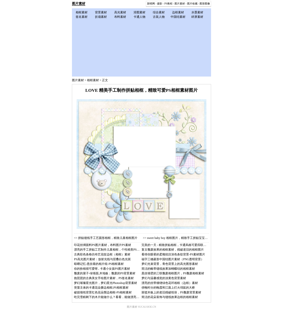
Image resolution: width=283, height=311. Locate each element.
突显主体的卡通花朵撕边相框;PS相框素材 (101, 287)
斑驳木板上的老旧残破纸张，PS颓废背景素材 (171, 292)
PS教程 (168, 3)
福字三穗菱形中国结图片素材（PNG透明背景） (173, 259)
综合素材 (159, 12)
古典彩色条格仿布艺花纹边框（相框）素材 (102, 254)
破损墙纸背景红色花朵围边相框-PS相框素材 (103, 292)
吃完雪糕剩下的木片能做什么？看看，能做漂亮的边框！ (111, 297)
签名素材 (82, 16)
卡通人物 (139, 16)
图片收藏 (192, 3)
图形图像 (205, 3)
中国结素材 (178, 16)
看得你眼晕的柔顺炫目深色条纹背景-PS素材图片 (173, 254)
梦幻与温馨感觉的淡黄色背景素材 (164, 278)
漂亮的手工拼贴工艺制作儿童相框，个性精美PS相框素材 (111, 249)
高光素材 (120, 12)
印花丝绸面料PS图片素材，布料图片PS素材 (102, 245)
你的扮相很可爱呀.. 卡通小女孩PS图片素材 (102, 268)
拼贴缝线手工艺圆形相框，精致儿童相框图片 (107, 237)
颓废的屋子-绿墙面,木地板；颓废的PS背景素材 (104, 273)
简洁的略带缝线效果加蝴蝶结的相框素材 (168, 268)
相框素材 (82, 12)
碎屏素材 (197, 16)
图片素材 (78, 3)
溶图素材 (139, 12)
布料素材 (120, 16)
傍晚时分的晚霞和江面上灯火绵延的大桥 (168, 287)
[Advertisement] (141, 47)
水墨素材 (197, 12)
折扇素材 (101, 16)
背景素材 (101, 12)
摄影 (159, 3)
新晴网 (151, 3)
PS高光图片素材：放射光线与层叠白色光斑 (102, 259)
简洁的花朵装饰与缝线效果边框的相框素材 (170, 297)
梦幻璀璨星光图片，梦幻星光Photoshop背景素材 (105, 282)
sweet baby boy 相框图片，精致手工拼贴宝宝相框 (179, 237)
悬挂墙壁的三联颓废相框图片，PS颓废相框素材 (173, 273)
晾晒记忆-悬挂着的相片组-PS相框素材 (99, 263)
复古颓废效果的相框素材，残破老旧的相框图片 (173, 249)
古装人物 (159, 16)
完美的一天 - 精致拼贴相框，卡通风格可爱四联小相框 (177, 245)
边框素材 (178, 12)
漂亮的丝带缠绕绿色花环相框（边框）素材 (170, 282)
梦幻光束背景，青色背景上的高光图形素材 (170, 263)
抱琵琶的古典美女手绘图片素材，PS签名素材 (104, 278)
